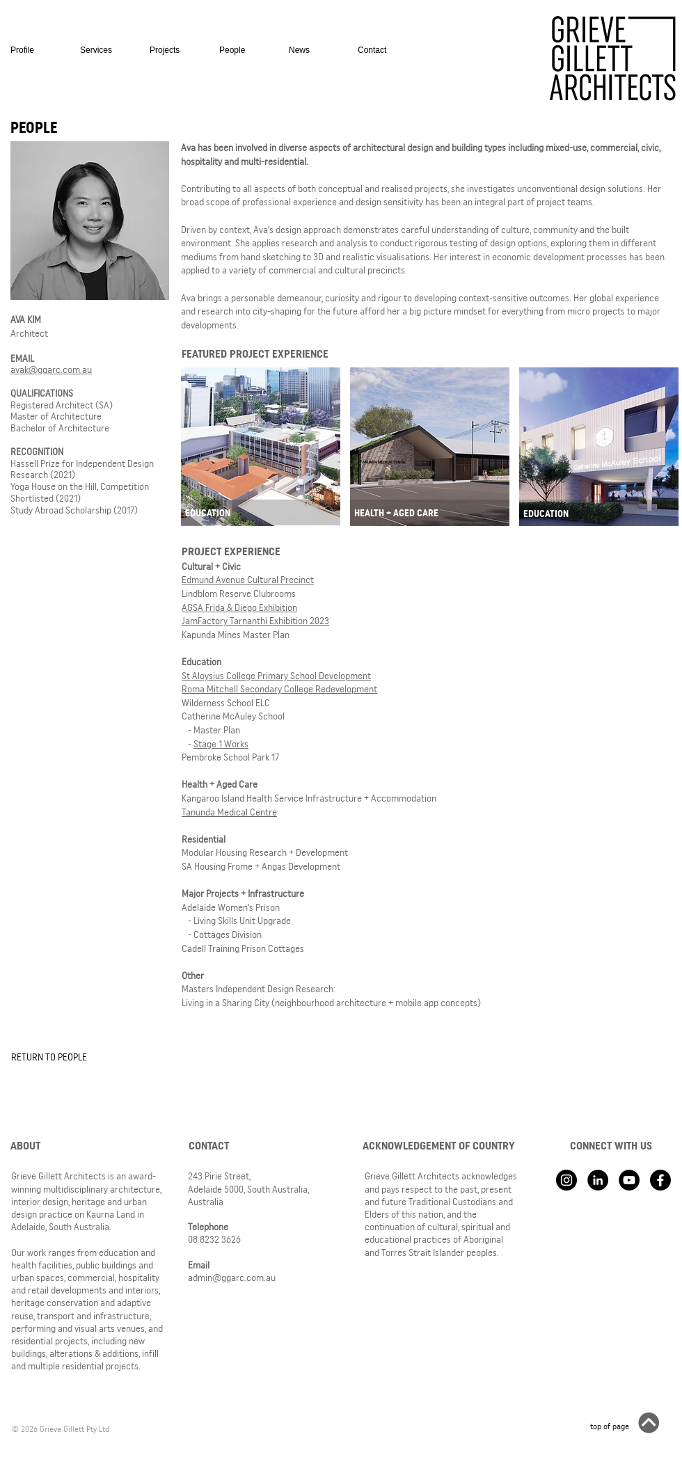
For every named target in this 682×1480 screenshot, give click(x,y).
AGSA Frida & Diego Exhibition (239, 607)
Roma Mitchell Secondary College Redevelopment (279, 688)
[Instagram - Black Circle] (566, 1180)
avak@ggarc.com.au (51, 369)
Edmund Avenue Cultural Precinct (248, 579)
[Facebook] (660, 1180)
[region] (260, 448)
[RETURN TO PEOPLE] (56, 1057)
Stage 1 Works (220, 743)
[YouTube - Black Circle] (629, 1180)
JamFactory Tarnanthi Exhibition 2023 (255, 620)
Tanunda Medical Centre (229, 812)
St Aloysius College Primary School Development (276, 675)
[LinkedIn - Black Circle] (597, 1180)
